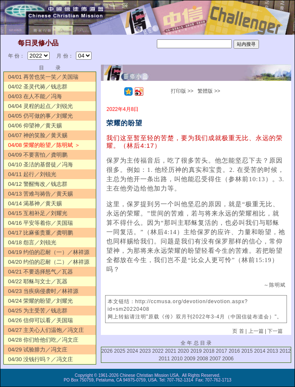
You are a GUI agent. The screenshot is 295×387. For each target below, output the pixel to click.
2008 (202, 359)
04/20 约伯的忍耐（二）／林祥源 (48, 262)
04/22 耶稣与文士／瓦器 (37, 281)
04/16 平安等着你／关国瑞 (40, 223)
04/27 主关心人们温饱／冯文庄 (46, 330)
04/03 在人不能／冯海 (35, 96)
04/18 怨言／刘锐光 (32, 242)
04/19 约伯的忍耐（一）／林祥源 (48, 252)
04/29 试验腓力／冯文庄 (37, 349)
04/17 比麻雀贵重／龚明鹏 (40, 232)
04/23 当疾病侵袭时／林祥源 (43, 291)
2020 (183, 351)
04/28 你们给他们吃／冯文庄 (43, 340)
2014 (259, 351)
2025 (119, 351)
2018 (208, 351)
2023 (145, 351)
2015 (247, 351)
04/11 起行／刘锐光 (32, 174)
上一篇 (256, 331)
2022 (158, 351)
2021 (170, 351)
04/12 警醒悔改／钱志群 (37, 184)
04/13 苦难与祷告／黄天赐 (40, 194)
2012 (285, 351)
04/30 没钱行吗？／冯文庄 (40, 359)
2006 (228, 359)
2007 (215, 359)
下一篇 (275, 331)
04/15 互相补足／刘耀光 (37, 213)
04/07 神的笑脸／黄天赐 (37, 135)
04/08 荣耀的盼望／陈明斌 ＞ (44, 145)
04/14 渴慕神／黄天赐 (35, 203)
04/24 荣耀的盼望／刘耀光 (40, 301)
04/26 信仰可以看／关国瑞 (40, 320)
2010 (177, 359)
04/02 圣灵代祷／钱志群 (37, 86)
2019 (196, 351)
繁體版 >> (209, 91)
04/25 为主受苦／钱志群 (37, 310)
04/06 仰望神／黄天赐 (35, 125)
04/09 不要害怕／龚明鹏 (37, 155)
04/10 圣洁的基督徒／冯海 (40, 164)
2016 (234, 351)
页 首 (238, 331)
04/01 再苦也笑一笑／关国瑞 (43, 77)
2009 (189, 359)
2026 (107, 351)
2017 (221, 351)
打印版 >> (182, 91)
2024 (132, 351)
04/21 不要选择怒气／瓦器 (40, 271)
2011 (164, 359)
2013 (272, 351)
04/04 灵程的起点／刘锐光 (40, 106)
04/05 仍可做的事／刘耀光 (40, 116)
